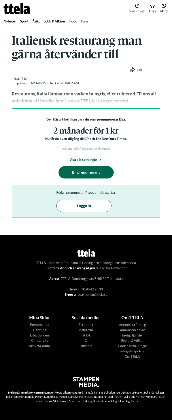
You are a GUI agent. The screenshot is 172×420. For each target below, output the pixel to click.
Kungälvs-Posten (77, 396)
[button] (164, 8)
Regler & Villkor (132, 340)
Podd (73, 21)
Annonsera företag (132, 325)
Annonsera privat (132, 330)
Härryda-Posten (34, 396)
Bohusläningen (112, 392)
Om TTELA (132, 356)
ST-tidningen (60, 401)
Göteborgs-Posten (132, 392)
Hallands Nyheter (154, 392)
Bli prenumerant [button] (86, 172)
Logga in (84, 205)
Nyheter (10, 21)
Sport (24, 21)
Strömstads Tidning (80, 401)
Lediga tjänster (132, 335)
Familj (85, 21)
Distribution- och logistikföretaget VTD (115, 401)
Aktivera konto (39, 346)
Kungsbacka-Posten (55, 396)
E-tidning (39, 330)
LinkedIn (85, 346)
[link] (17, 8)
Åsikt (36, 21)
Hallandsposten (15, 396)
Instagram (86, 330)
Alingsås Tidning (93, 392)
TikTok (86, 335)
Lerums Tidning (97, 396)
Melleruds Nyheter (134, 396)
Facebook (86, 325)
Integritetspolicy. (132, 351)
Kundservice (40, 340)
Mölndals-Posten (155, 396)
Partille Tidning (43, 401)
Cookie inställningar (132, 346)
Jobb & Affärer (54, 21)
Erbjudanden (39, 335)
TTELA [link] (24, 78)
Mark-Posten (115, 396)
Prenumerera (39, 325)
